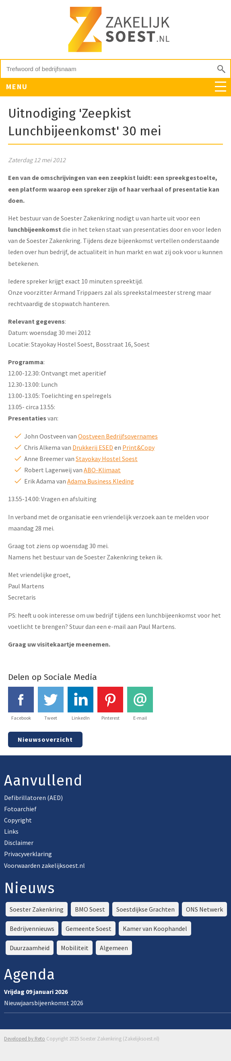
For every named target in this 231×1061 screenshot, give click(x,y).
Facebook (21, 704)
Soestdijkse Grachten (145, 909)
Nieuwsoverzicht (45, 739)
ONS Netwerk (204, 909)
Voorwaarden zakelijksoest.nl (44, 865)
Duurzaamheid (30, 948)
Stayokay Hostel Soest (107, 459)
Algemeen (114, 948)
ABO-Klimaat (102, 470)
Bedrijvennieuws (32, 928)
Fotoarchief (20, 809)
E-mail (140, 704)
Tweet (51, 704)
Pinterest (110, 704)
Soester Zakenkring (37, 909)
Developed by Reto (24, 1038)
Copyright (18, 820)
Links (11, 831)
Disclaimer (18, 843)
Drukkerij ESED (92, 447)
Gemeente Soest (88, 928)
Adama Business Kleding (100, 481)
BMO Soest (90, 909)
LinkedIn (80, 704)
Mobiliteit (75, 948)
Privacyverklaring (28, 854)
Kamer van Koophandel (155, 928)
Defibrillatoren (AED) (33, 798)
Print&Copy (138, 447)
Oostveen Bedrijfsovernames (118, 436)
